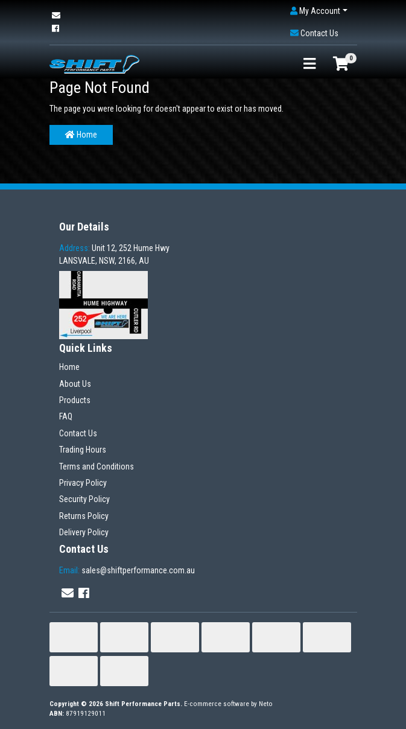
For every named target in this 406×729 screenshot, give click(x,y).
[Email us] (56, 16)
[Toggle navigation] (309, 64)
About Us (75, 384)
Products (74, 400)
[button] (319, 11)
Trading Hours (82, 449)
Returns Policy (84, 516)
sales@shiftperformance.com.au (127, 570)
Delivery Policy (84, 532)
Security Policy (84, 499)
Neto (266, 704)
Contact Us (78, 433)
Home (81, 134)
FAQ (65, 416)
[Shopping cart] (341, 64)
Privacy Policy (83, 483)
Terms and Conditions (96, 466)
